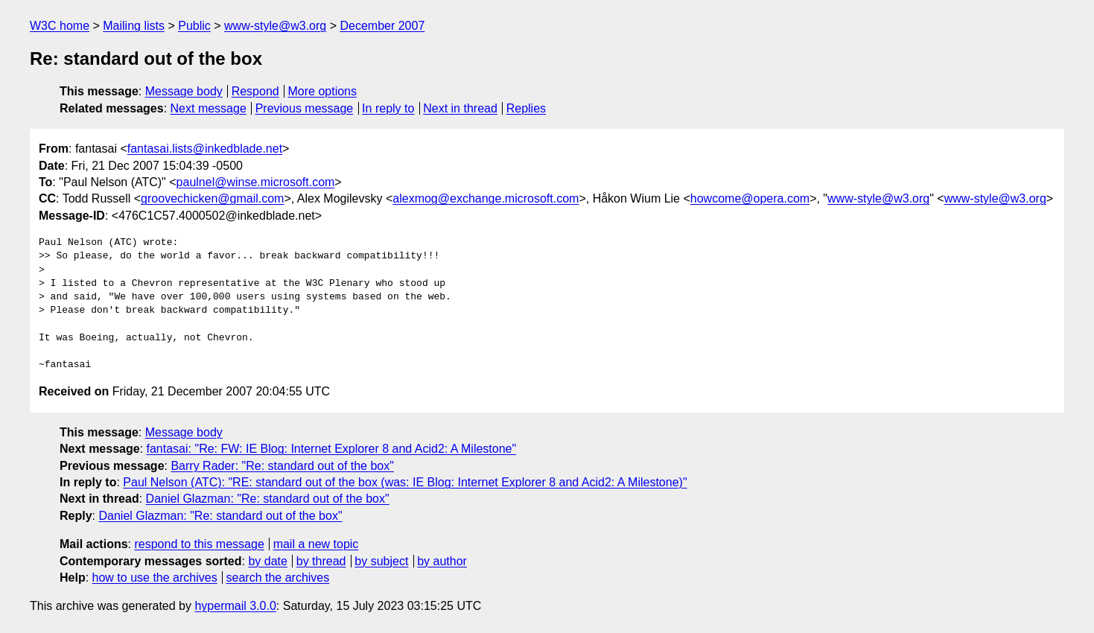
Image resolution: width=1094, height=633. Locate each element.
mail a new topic (316, 544)
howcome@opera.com (750, 198)
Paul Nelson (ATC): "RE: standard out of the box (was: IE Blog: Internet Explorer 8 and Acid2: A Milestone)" (405, 482)
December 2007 (382, 25)
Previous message (304, 108)
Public (194, 25)
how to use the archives (154, 577)
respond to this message (199, 544)
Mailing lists (134, 25)
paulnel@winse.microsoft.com (255, 182)
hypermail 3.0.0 (235, 605)
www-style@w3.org (275, 25)
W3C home (59, 25)
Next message (209, 108)
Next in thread (460, 108)
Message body (184, 91)
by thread (321, 561)
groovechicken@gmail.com (212, 198)
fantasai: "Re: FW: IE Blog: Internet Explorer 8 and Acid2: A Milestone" (332, 448)
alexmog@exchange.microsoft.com (485, 198)
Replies (526, 108)
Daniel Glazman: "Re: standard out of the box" (267, 498)
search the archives (278, 577)
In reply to (388, 108)
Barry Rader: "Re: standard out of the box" (282, 465)
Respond (255, 91)
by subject (381, 561)
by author (442, 561)
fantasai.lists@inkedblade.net (204, 148)
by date (267, 561)
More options (322, 91)
